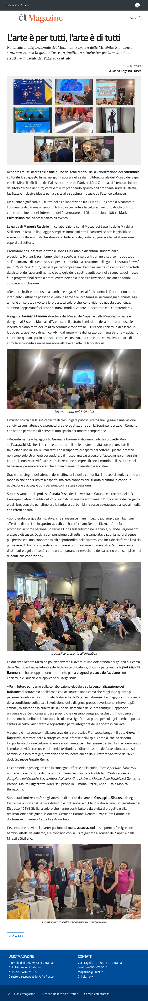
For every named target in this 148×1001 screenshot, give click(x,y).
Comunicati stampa (96, 993)
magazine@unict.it (90, 972)
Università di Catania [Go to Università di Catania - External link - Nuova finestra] (17, 5)
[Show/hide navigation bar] (5, 18)
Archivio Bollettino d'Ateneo (59, 993)
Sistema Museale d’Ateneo (43, 321)
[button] (140, 18)
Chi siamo (84, 976)
